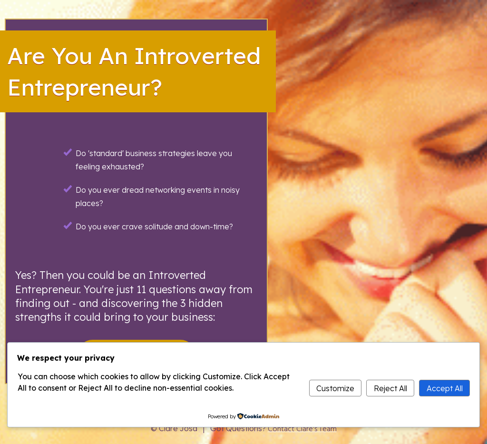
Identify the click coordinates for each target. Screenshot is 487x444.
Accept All (445, 388)
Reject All (390, 388)
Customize (335, 388)
